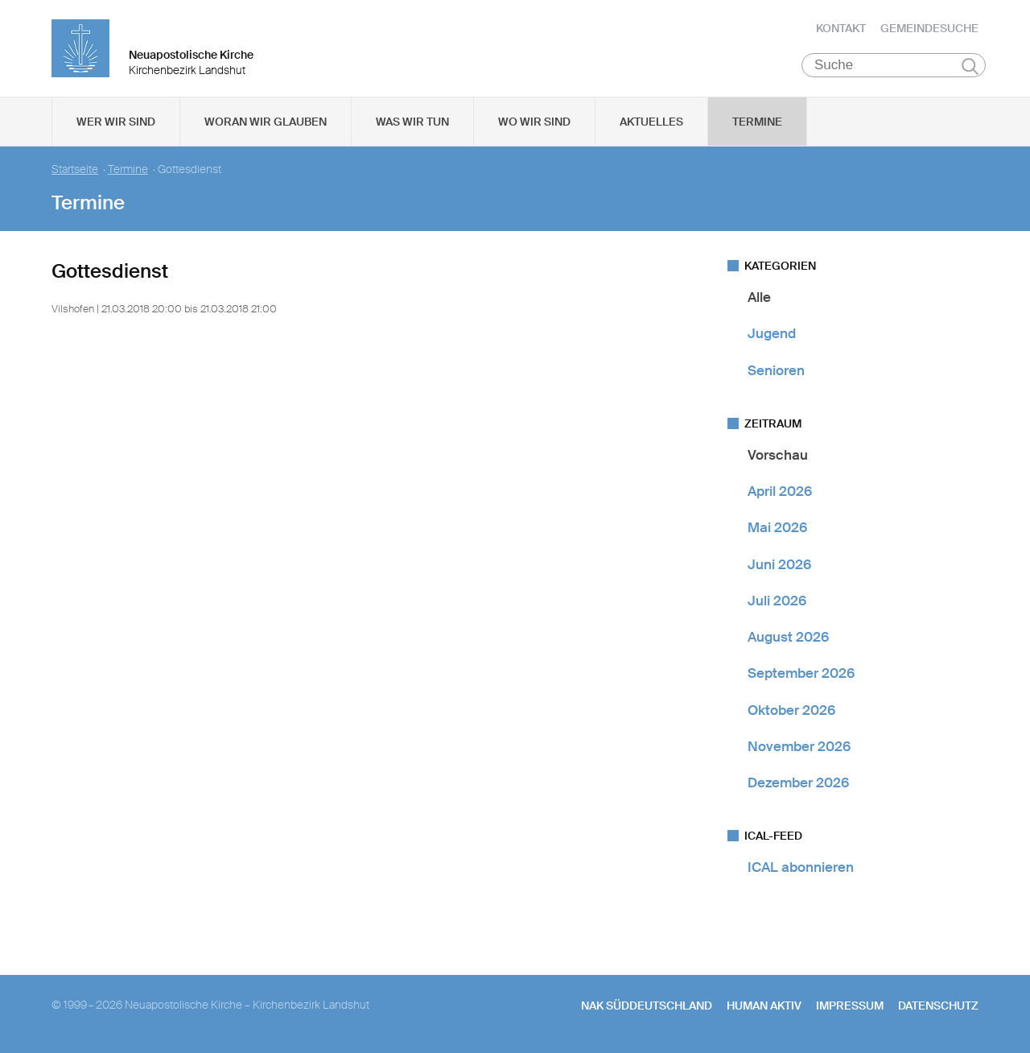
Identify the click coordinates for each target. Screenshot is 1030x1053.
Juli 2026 (777, 600)
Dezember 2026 (798, 782)
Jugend (772, 333)
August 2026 (788, 637)
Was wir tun (412, 121)
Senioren (776, 370)
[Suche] (893, 65)
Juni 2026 (779, 564)
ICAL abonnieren (801, 867)
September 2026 (801, 673)
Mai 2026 (777, 527)
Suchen (970, 66)
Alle (759, 297)
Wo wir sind (534, 121)
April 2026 (780, 491)
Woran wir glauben (265, 121)
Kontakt (841, 28)
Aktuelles (651, 121)
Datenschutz (938, 1005)
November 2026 (799, 746)
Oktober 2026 (791, 710)
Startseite (75, 169)
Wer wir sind (115, 121)
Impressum (850, 1005)
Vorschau (778, 455)
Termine (757, 121)
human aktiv (764, 1005)
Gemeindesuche (929, 28)
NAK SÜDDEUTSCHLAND (646, 1005)
